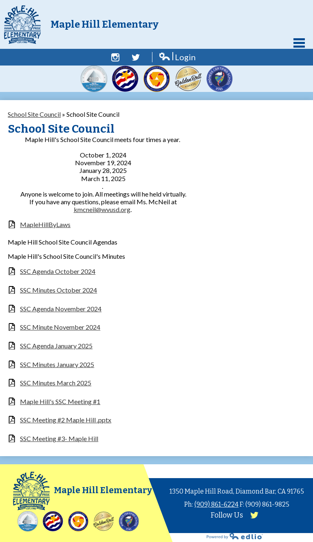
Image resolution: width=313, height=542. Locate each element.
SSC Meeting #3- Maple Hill (59, 438)
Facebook (115, 57)
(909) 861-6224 (216, 504)
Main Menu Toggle (299, 43)
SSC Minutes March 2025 (55, 383)
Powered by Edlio (234, 536)
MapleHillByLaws (45, 224)
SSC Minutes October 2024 (58, 290)
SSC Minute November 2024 (60, 327)
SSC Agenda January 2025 (56, 346)
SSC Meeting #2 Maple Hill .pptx (65, 420)
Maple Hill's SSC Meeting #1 (60, 401)
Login (177, 57)
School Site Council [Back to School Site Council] (34, 114)
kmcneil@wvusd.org (102, 209)
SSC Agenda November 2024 (60, 309)
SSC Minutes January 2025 (57, 364)
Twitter (136, 57)
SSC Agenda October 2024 (57, 271)
